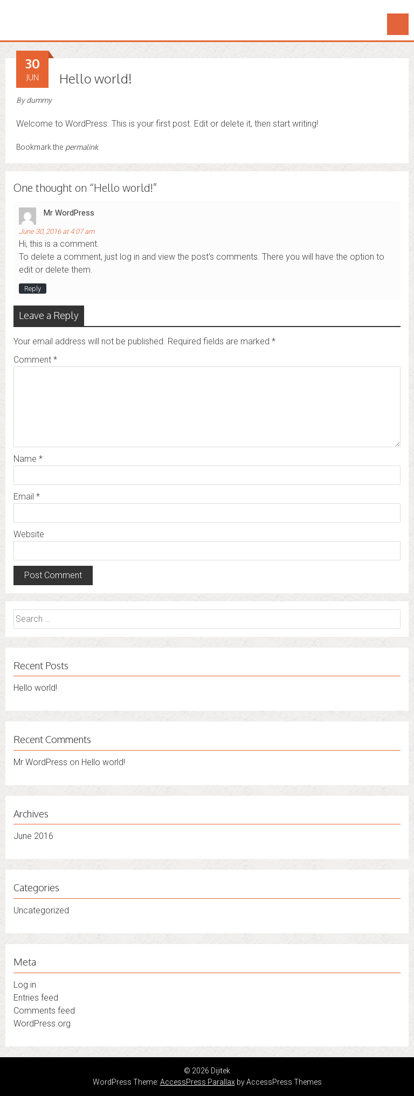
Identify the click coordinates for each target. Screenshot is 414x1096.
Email (26, 496)
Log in (24, 985)
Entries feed (35, 998)
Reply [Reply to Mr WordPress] (32, 289)
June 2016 (33, 836)
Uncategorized (41, 910)
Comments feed (44, 1010)
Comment (35, 360)
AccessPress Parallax (197, 1082)
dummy (39, 100)
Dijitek (28, 14)
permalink (81, 146)
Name (28, 459)
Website (28, 534)
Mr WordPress (69, 213)
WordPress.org (42, 1023)
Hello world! (35, 688)
